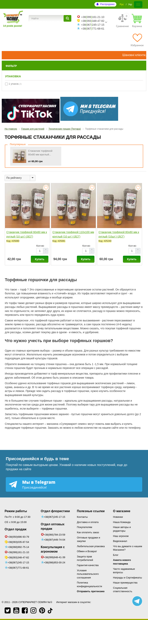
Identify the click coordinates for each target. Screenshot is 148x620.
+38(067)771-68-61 (18, 567)
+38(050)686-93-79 (18, 536)
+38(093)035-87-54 (18, 542)
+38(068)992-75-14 (18, 547)
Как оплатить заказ (88, 532)
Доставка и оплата (87, 522)
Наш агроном (121, 536)
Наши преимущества (125, 582)
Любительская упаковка (91, 546)
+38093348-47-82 (92, 20)
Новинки (118, 516)
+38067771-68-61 (92, 28)
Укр (130, 4)
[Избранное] (137, 40)
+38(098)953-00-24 (54, 562)
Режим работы (16, 511)
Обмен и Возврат (87, 551)
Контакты (82, 516)
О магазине (121, 511)
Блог (116, 555)
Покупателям (84, 527)
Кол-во (40, 245)
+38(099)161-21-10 (18, 552)
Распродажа (107, 4)
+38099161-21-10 (92, 17)
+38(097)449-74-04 (54, 539)
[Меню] (138, 4)
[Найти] (67, 18)
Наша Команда (122, 522)
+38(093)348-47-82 (18, 557)
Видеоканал (120, 541)
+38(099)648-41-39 (54, 557)
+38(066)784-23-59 (54, 534)
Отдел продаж (15, 529)
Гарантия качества (87, 565)
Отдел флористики (55, 511)
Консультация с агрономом (53, 549)
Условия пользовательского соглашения (88, 574)
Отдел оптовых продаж (53, 526)
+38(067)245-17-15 (18, 562)
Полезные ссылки (91, 511)
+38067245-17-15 (92, 24)
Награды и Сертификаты (127, 577)
